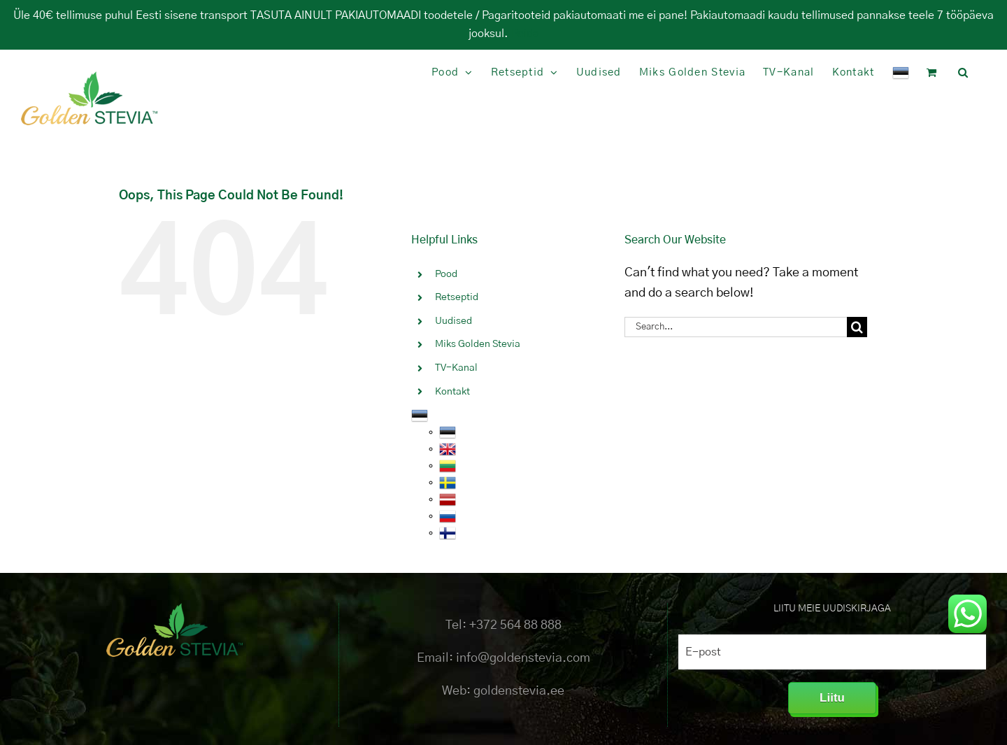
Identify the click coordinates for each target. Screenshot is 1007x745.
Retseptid (456, 297)
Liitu (832, 697)
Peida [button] (525, 33)
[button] (963, 72)
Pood (446, 274)
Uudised (453, 321)
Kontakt (452, 392)
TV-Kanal (456, 368)
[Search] (857, 327)
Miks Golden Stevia (477, 344)
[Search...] (735, 327)
